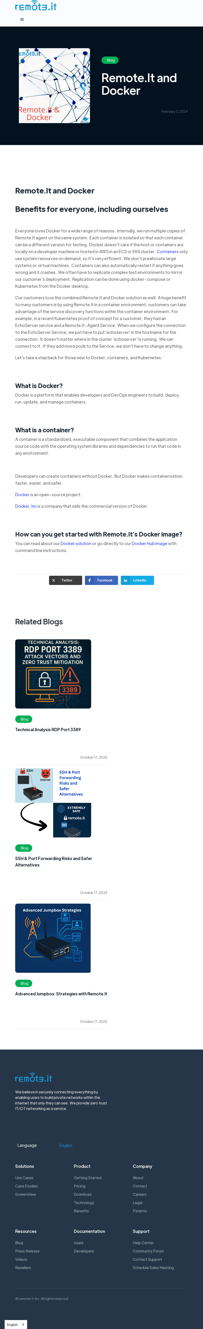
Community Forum (148, 1251)
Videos (21, 1259)
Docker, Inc (26, 507)
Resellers (23, 1267)
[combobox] (16, 1324)
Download (82, 1194)
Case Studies (26, 1186)
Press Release (27, 1251)
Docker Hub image (149, 545)
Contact (140, 1186)
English (12, 1324)
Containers (168, 253)
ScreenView (25, 1194)
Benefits (81, 1210)
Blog (19, 1242)
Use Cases (24, 1177)
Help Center (143, 1242)
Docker (22, 496)
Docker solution (75, 545)
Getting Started (88, 1177)
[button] (101, 20)
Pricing (79, 1186)
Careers (139, 1194)
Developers (84, 1251)
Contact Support (147, 1259)
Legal (137, 1202)
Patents (140, 1210)
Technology (84, 1202)
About (138, 1177)
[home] (36, 5)
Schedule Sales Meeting (153, 1267)
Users (79, 1242)
